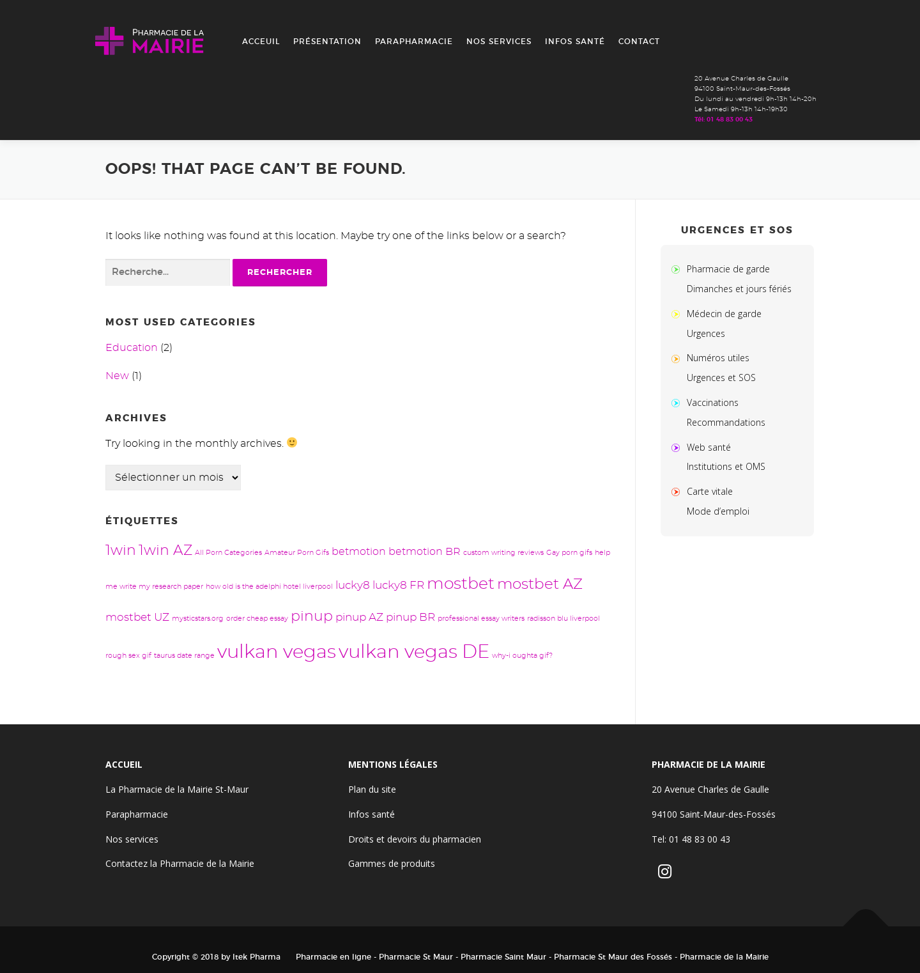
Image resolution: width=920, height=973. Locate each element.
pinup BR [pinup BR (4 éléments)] (410, 617)
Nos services (499, 41)
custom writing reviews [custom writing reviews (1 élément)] (503, 552)
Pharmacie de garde (728, 269)
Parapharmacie (414, 41)
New (117, 376)
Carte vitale (710, 491)
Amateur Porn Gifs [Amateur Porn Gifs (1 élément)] (296, 552)
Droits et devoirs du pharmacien (414, 839)
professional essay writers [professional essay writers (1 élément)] (481, 618)
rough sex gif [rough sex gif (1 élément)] (128, 655)
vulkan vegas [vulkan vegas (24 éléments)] (276, 652)
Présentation (327, 41)
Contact (639, 41)
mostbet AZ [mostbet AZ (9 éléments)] (540, 584)
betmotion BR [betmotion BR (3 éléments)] (424, 552)
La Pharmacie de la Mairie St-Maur (177, 789)
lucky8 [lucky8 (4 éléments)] (352, 585)
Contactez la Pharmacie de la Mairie (179, 863)
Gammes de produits (391, 863)
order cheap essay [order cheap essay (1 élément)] (257, 618)
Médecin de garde (724, 313)
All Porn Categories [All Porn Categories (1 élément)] (228, 552)
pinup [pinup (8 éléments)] (312, 616)
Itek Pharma (256, 957)
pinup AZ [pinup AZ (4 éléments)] (359, 617)
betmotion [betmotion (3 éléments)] (359, 552)
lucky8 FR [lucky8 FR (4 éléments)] (398, 585)
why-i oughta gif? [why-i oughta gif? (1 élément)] (522, 655)
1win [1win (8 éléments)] (120, 550)
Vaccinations (713, 402)
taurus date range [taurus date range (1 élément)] (184, 655)
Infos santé (575, 41)
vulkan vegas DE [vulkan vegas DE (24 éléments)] (414, 652)
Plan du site (372, 789)
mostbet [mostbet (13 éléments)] (460, 584)
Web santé (709, 447)
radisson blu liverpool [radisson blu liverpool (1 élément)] (563, 618)
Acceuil (261, 41)
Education (131, 348)
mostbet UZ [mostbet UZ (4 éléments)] (137, 617)
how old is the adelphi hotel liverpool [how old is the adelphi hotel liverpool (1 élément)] (269, 586)
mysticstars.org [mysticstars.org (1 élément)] (198, 618)
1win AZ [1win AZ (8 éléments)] (165, 550)
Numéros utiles (718, 358)
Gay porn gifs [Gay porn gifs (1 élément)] (569, 552)
